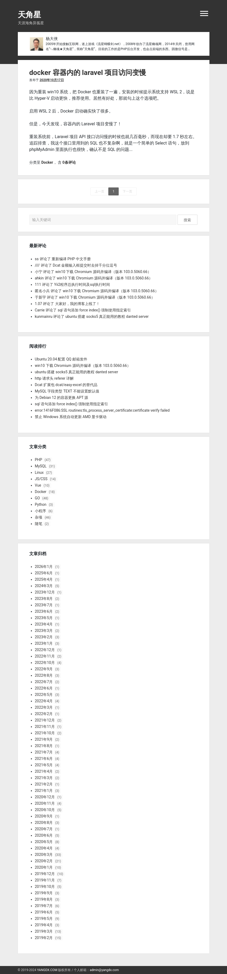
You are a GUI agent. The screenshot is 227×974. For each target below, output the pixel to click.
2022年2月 (44, 714)
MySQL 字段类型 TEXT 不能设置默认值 (67, 391)
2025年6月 (44, 573)
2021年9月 (44, 739)
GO (37, 498)
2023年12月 (45, 592)
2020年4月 (44, 848)
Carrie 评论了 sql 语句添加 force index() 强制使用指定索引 (83, 310)
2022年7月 (44, 682)
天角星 (29, 14)
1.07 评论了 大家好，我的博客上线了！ (67, 304)
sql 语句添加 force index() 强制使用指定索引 (71, 404)
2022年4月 (44, 701)
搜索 (187, 220)
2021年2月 (44, 784)
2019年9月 (44, 893)
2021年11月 (45, 726)
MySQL (41, 466)
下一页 (127, 191)
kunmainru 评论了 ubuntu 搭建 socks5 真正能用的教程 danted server (92, 316)
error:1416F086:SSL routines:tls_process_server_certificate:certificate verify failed (102, 410)
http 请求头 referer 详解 (54, 378)
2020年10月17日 (52, 80)
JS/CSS (41, 479)
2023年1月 (44, 643)
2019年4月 (44, 925)
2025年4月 (44, 579)
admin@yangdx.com (104, 970)
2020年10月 (45, 810)
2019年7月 (44, 906)
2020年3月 (44, 854)
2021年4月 (44, 771)
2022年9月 (44, 669)
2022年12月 (45, 650)
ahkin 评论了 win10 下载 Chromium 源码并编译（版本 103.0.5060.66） (94, 278)
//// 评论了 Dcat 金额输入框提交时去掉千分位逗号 (76, 265)
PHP (38, 460)
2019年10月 (45, 886)
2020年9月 (44, 816)
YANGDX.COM (47, 970)
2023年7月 (44, 605)
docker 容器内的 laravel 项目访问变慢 (87, 73)
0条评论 (69, 162)
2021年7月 (44, 752)
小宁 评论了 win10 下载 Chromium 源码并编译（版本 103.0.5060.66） (93, 272)
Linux (39, 472)
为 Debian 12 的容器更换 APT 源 (61, 397)
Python (41, 504)
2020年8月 (44, 822)
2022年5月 (44, 694)
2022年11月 (45, 656)
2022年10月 (45, 662)
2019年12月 (45, 874)
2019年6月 (44, 912)
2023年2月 (44, 637)
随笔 (38, 524)
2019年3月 (44, 931)
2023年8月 (44, 598)
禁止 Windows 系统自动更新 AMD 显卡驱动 (71, 417)
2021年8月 (44, 746)
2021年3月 (44, 778)
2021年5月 (44, 765)
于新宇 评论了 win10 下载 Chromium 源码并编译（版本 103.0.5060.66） (95, 297)
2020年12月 (45, 797)
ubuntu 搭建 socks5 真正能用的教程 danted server (76, 372)
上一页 (99, 191)
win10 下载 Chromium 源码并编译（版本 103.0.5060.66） (83, 365)
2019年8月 (44, 899)
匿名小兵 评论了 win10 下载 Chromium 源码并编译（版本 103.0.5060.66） (97, 291)
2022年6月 (44, 688)
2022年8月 (44, 675)
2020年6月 (44, 835)
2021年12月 (45, 720)
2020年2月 (44, 861)
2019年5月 (44, 918)
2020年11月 (45, 803)
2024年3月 (44, 586)
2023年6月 (44, 611)
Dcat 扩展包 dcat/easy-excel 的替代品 (66, 385)
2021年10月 (45, 733)
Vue (38, 485)
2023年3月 (44, 630)
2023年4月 (44, 624)
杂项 (38, 517)
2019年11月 (45, 880)
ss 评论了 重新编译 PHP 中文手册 (63, 259)
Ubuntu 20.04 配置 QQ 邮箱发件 (61, 359)
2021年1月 (44, 790)
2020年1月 (44, 867)
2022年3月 (44, 707)
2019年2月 (44, 938)
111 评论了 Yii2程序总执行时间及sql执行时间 (72, 284)
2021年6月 (44, 758)
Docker (47, 162)
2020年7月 (44, 829)
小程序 (40, 511)
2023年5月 (44, 618)
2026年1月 (44, 566)
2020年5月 (44, 842)
